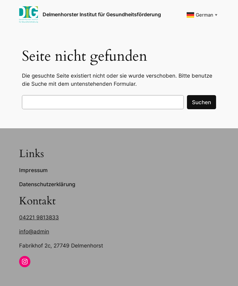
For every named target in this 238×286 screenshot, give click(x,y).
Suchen (201, 102)
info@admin (34, 231)
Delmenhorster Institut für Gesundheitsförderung (102, 14)
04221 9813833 (39, 217)
